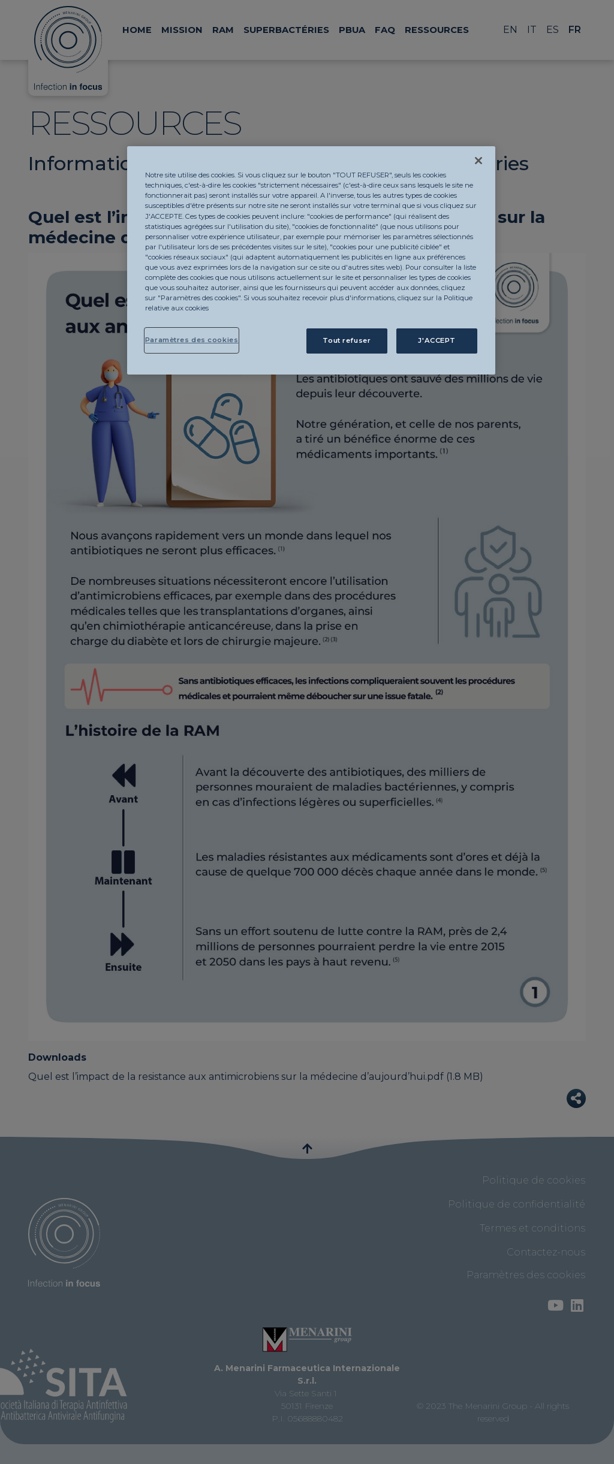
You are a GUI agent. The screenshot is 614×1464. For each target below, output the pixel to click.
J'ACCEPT (437, 340)
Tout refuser (347, 340)
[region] (311, 260)
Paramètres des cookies (192, 340)
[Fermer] (478, 160)
